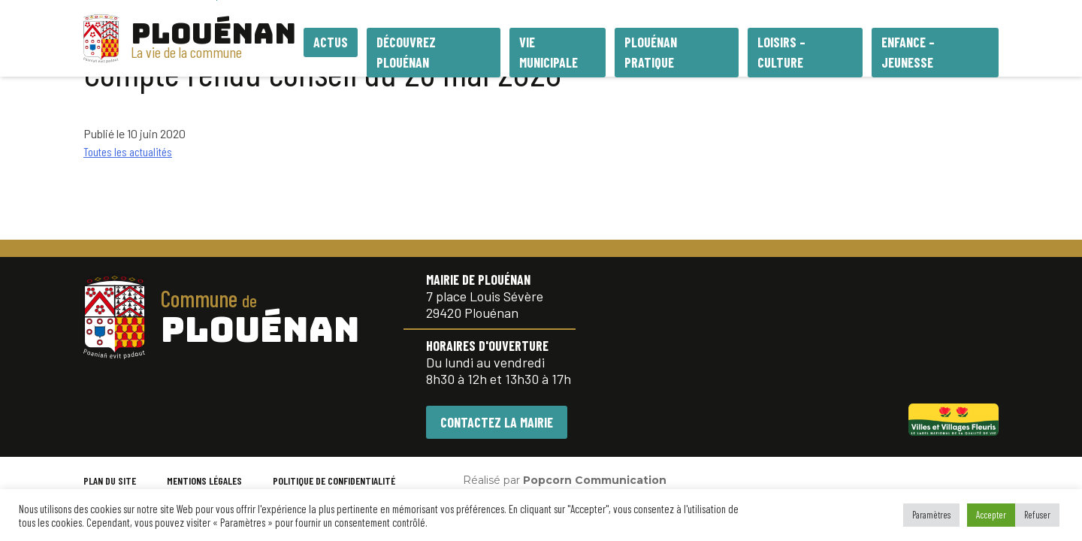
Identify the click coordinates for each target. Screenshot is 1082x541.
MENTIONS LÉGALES (204, 480)
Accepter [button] (991, 515)
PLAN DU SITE (109, 480)
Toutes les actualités (127, 151)
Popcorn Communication (594, 480)
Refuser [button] (1037, 515)
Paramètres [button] (931, 515)
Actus (330, 42)
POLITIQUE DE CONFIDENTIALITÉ (334, 480)
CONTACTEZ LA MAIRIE (496, 422)
